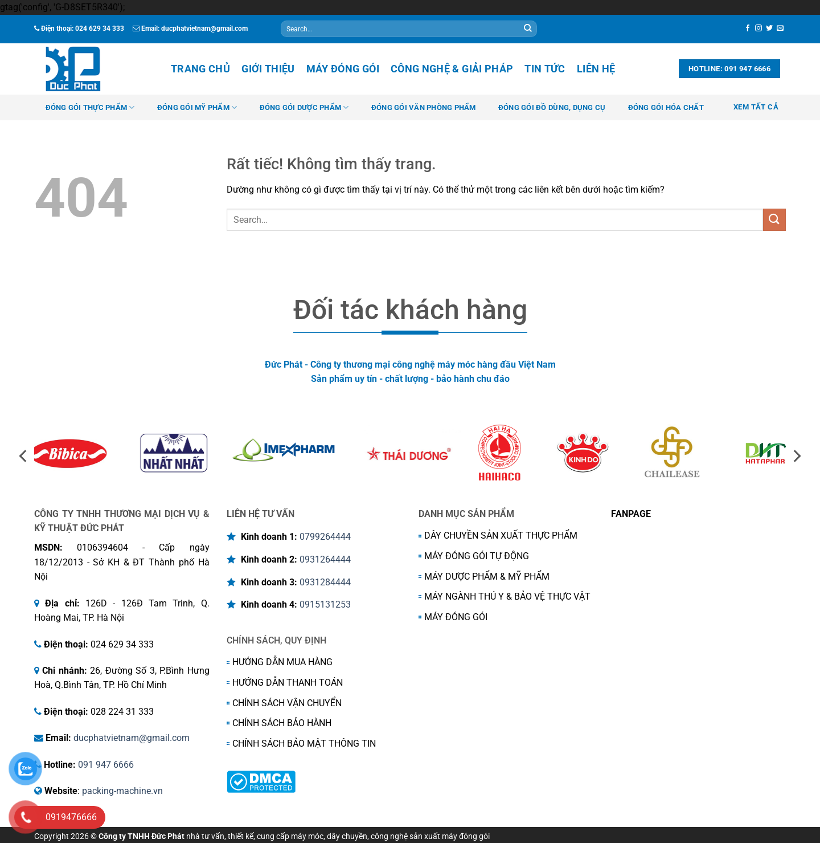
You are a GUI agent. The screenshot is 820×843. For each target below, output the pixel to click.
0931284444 (325, 582)
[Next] (796, 456)
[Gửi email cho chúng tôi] (780, 28)
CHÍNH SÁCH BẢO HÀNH (281, 723)
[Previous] (24, 456)
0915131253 (325, 604)
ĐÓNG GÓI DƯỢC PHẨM (304, 107)
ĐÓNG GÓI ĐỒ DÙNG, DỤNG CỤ (551, 107)
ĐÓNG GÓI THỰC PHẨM (90, 107)
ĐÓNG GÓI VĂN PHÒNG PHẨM (423, 107)
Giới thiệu (268, 69)
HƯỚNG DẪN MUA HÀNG (282, 662)
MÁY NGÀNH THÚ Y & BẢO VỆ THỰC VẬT (507, 596)
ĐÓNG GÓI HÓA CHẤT (666, 107)
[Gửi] (527, 29)
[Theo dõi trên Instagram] (758, 28)
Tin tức (544, 69)
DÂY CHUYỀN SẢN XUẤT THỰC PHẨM (500, 535)
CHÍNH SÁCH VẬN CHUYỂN (287, 703)
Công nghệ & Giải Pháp (452, 69)
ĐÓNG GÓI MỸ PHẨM (197, 107)
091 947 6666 (106, 764)
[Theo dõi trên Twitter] (769, 28)
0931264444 (325, 559)
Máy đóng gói (342, 69)
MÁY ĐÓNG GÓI (455, 617)
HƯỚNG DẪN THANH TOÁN (287, 682)
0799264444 (325, 536)
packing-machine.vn (122, 790)
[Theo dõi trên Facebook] (747, 28)
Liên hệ (596, 69)
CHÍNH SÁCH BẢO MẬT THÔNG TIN (304, 743)
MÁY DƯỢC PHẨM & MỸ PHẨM (487, 576)
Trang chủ (200, 69)
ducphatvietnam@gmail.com (131, 737)
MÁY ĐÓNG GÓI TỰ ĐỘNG (476, 556)
